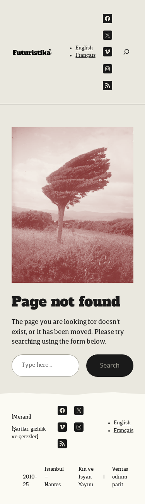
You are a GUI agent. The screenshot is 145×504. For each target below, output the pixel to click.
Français (85, 55)
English (83, 48)
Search (109, 365)
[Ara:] (126, 52)
